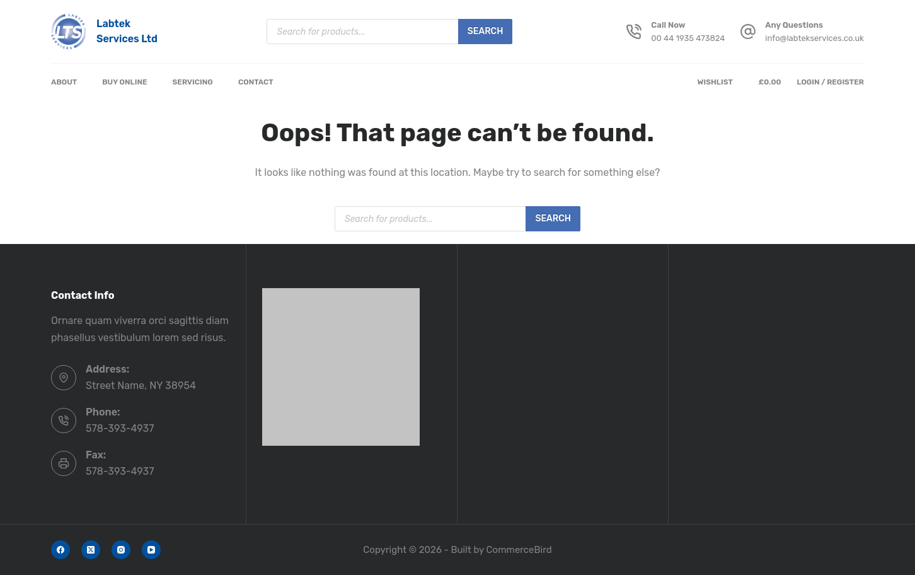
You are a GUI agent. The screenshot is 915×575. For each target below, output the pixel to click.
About (64, 82)
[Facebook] (60, 549)
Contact (255, 82)
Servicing (193, 82)
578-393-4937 (120, 428)
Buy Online (124, 82)
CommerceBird (519, 549)
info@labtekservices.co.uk (814, 38)
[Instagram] (121, 549)
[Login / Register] (830, 82)
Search (486, 31)
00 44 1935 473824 (688, 38)
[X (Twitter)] (90, 549)
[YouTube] (151, 549)
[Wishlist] (718, 82)
